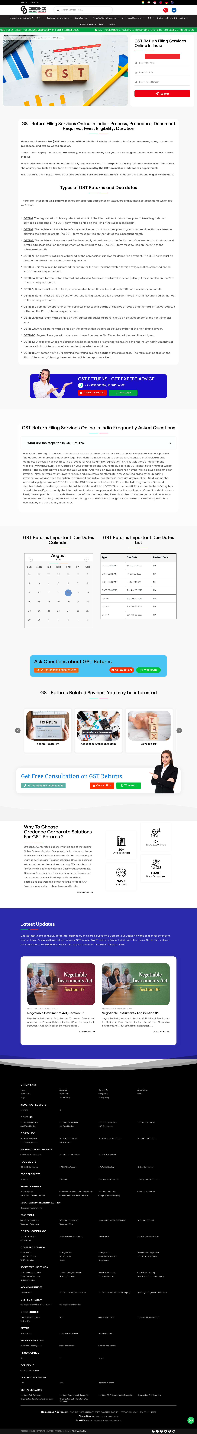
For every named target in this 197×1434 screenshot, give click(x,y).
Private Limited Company (31, 1273)
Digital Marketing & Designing (171, 18)
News (102, 24)
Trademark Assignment (30, 1224)
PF (60, 1358)
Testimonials (25, 1094)
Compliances (81, 18)
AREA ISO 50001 (66, 1142)
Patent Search (26, 1333)
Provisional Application (69, 1333)
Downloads (64, 1094)
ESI (22, 1358)
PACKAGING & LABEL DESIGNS (33, 1196)
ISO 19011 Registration (29, 1142)
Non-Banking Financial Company (150, 1276)
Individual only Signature (31, 1395)
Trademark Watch (67, 1224)
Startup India (26, 1253)
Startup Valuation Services (148, 1236)
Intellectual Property (132, 18)
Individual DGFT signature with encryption (116, 1395)
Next (179, 730)
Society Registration (106, 1317)
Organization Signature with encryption (37, 1399)
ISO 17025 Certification (146, 1122)
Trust (61, 1317)
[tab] (98, 443)
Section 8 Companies (107, 1273)
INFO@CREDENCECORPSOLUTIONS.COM (103, 1421)
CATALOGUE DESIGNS (146, 1192)
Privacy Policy (104, 1098)
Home (7, 38)
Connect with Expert (92, 393)
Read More (85, 892)
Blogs (23, 1098)
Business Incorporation (58, 18)
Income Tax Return (28, 1236)
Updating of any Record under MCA (152, 1293)
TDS (22, 1383)
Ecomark (24, 1110)
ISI (60, 1110)
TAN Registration (27, 1260)
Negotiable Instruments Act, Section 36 (130, 1013)
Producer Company (106, 1276)
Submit (162, 93)
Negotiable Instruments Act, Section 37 (55, 1013)
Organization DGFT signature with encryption (74, 1400)
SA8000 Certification (28, 1126)
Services (15, 38)
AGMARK (24, 1179)
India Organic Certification (148, 1179)
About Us (24, 2)
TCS (61, 1383)
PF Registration (66, 1253)
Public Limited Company (30, 1276)
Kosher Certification (145, 1167)
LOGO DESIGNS (27, 1192)
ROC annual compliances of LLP (73, 1293)
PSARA (62, 1260)
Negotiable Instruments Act (31, 1208)
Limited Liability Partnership (71, 1273)
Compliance (103, 1094)
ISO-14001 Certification (69, 1139)
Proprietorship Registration (148, 1317)
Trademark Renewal (145, 1220)
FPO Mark (63, 1179)
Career (140, 1094)
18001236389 (116, 385)
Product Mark (86, 24)
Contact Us (34, 2)
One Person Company (146, 1273)
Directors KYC (26, 1293)
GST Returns (26, 1240)
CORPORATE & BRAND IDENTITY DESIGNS (76, 1192)
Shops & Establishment (108, 1256)
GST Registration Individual (70, 1305)
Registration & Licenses (104, 18)
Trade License (65, 1256)
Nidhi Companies (27, 1280)
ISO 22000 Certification (29, 1167)
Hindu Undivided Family (30, 1317)
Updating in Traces (106, 1383)
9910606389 (102, 1416)
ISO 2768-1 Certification (146, 1139)
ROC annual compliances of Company (114, 1293)
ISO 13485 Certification (69, 1122)
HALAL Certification (106, 1167)
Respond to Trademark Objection (112, 1220)
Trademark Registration (69, 1220)
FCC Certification (106, 1126)
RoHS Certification (67, 1126)
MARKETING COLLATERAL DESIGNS (74, 1196)
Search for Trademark (30, 1220)
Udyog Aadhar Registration (148, 1253)
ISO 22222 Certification (108, 1122)
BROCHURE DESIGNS (107, 1192)
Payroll (101, 1358)
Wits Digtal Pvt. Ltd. (79, 1431)
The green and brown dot (109, 1179)
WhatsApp (123, 393)
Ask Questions (121, 670)
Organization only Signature (149, 1395)
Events (112, 24)
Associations (142, 1090)
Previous (18, 730)
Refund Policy (65, 1098)
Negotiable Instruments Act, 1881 (24, 18)
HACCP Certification (68, 1167)
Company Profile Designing (109, 1196)
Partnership (25, 1321)
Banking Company (67, 1276)
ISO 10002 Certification (29, 1122)
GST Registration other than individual (36, 1305)
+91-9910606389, (96, 385)
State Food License (67, 1346)
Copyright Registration (30, 1370)
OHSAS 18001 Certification (31, 1155)
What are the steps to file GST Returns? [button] (56, 443)
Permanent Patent (106, 1333)
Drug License (104, 1260)
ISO (149, 18)
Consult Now (101, 785)
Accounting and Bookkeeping (71, 1236)
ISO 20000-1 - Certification (70, 1155)
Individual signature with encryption (74, 1395)
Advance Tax (104, 1236)
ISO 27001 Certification (107, 1155)
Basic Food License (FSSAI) (31, 1346)
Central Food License (107, 1346)
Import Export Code (28, 1256)
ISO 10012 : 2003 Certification (110, 1139)
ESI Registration (105, 1253)
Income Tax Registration (147, 1256)
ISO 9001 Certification (29, 1139)
